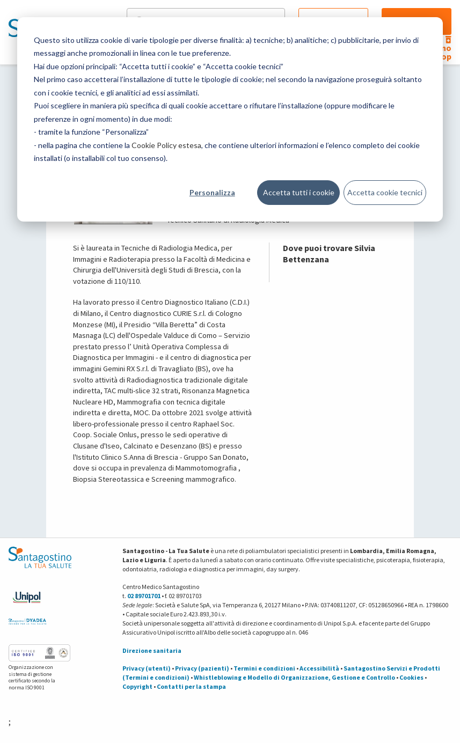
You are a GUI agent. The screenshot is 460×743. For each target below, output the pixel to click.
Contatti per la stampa (191, 686)
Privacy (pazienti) (202, 668)
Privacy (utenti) (146, 668)
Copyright (137, 686)
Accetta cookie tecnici (384, 192)
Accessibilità (319, 668)
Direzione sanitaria (151, 650)
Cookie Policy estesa (166, 145)
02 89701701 (143, 596)
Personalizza (212, 192)
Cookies (411, 677)
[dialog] (230, 119)
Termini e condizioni (264, 668)
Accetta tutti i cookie (298, 192)
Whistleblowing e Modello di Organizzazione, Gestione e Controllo (294, 677)
